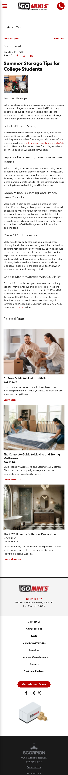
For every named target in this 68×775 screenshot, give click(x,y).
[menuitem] (34, 622)
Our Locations (34, 629)
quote (20, 307)
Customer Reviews (34, 671)
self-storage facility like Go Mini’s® (44, 143)
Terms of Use (34, 767)
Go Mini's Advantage (34, 643)
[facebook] (26, 694)
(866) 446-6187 (34, 599)
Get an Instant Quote (34, 684)
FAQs (34, 636)
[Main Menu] (5, 6)
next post (59, 38)
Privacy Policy (34, 762)
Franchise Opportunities (34, 657)
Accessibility (34, 773)
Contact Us (34, 622)
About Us (34, 650)
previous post (11, 38)
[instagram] (33, 694)
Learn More (12, 400)
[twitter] (39, 694)
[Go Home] (9, 27)
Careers (34, 664)
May (18, 27)
